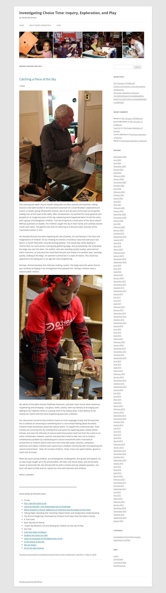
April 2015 (117, 367)
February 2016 (119, 342)
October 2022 (119, 185)
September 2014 (120, 387)
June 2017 (117, 300)
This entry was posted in (29, 554)
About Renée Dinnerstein (40, 25)
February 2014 (119, 409)
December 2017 (120, 281)
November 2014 (120, 380)
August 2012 (118, 463)
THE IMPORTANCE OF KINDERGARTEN (129, 96)
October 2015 (119, 355)
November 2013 (120, 419)
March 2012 (118, 476)
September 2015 (120, 358)
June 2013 (117, 431)
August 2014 (118, 390)
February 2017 (119, 307)
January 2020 (119, 230)
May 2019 (117, 246)
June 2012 (117, 466)
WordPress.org (119, 566)
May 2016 (117, 332)
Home (21, 25)
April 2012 (117, 473)
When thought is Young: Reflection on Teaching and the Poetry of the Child (57, 509)
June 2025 (117, 160)
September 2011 (120, 489)
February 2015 (119, 374)
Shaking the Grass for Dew (36, 535)
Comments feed (120, 562)
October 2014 (119, 383)
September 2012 (120, 460)
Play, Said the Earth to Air (35, 503)
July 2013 (117, 428)
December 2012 (120, 451)
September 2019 (120, 236)
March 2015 (118, 371)
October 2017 (119, 288)
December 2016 (120, 313)
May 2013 (117, 435)
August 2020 (118, 220)
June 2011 (117, 492)
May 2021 (117, 205)
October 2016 (119, 320)
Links (59, 25)
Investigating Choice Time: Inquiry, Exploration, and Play (67, 12)
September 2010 (120, 518)
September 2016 (120, 323)
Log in (116, 556)
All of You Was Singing (34, 548)
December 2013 (120, 415)
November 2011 (120, 482)
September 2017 (120, 291)
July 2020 (117, 224)
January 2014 (119, 412)
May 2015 (117, 364)
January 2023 (119, 179)
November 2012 (120, 454)
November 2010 (120, 511)
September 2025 (120, 157)
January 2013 (119, 447)
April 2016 (117, 336)
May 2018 (117, 268)
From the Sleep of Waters (35, 532)
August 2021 (118, 198)
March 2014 (118, 406)
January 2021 (119, 211)
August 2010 (118, 521)
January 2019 (119, 256)
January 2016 (119, 345)
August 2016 (118, 326)
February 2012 (119, 479)
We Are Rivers (30, 545)
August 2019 (118, 240)
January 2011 (119, 505)
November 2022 (120, 182)
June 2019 (117, 243)
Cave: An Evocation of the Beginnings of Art (43, 538)
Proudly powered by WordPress (30, 582)
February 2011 (119, 502)
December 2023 (120, 166)
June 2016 (117, 329)
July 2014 (117, 393)
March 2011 (118, 498)
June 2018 (117, 265)
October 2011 (119, 486)
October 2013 (119, 422)
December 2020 (120, 214)
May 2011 (117, 495)
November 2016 (120, 316)
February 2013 (119, 444)
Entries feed (118, 559)
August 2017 (118, 294)
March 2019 (118, 249)
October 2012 (119, 457)
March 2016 (118, 339)
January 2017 (119, 310)
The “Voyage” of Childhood (124, 83)
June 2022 (117, 189)
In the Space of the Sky (34, 541)
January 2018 (119, 278)
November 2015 (120, 351)
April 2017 (117, 304)
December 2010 (120, 508)
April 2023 (117, 173)
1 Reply (22, 86)
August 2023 (118, 169)
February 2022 (119, 192)
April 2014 (117, 403)
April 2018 (117, 272)
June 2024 (117, 163)
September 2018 (120, 262)
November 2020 (120, 217)
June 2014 (117, 396)
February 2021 (119, 208)
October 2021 (119, 195)
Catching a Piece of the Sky (37, 79)
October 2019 (119, 233)
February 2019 (119, 252)
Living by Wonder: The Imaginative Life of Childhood (47, 506)
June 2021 (117, 201)
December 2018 (120, 259)
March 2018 (118, 275)
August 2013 (118, 425)
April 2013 (117, 438)
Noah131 (117, 128)
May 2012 (117, 470)
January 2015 (119, 377)
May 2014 (117, 399)
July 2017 (117, 297)
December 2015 (120, 348)
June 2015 (117, 361)
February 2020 (119, 227)
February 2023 (119, 176)
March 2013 (118, 441)
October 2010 (119, 514)
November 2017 (120, 284)
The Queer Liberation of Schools (126, 93)
